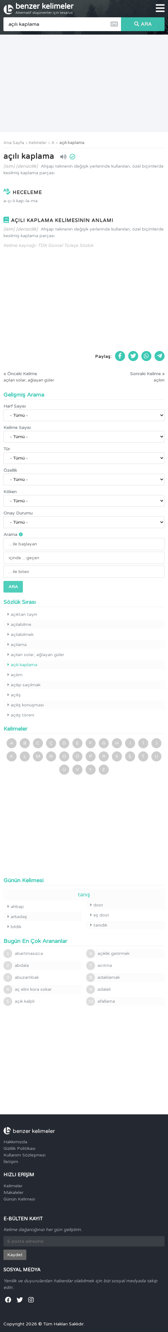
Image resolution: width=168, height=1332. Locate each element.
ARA (143, 24)
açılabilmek (21, 634)
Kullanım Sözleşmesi (24, 1155)
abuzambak (21, 977)
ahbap (16, 906)
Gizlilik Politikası (19, 1148)
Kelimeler (38, 142)
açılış (14, 695)
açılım (15, 674)
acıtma (99, 965)
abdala (16, 965)
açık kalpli (18, 1001)
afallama (100, 1001)
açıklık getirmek (107, 953)
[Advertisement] (84, 83)
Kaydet (15, 1254)
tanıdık (98, 925)
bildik (14, 926)
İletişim (10, 1161)
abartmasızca (23, 953)
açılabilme (19, 624)
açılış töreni (21, 715)
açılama (17, 644)
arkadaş (17, 916)
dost (96, 905)
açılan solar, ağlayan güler (36, 654)
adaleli (98, 989)
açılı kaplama (71, 142)
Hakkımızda (15, 1142)
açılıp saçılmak (24, 685)
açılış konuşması (26, 705)
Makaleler (13, 1192)
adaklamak (103, 977)
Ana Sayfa (13, 142)
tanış (84, 894)
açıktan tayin (22, 614)
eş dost (99, 915)
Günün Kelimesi (19, 1199)
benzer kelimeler (44, 8)
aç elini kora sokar (27, 989)
